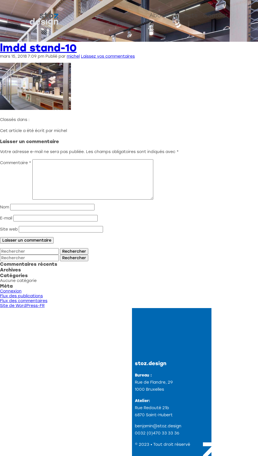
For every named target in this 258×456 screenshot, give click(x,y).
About (158, 15)
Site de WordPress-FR (22, 305)
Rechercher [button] (74, 251)
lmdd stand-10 (38, 48)
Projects (185, 15)
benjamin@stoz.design (158, 426)
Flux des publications (21, 296)
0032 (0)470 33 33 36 (157, 433)
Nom (4, 207)
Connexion (11, 291)
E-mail (6, 218)
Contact (215, 15)
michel (73, 56)
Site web (9, 229)
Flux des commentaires (23, 300)
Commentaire (15, 162)
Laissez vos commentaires (108, 56)
